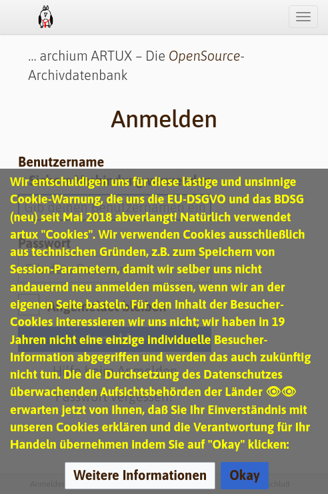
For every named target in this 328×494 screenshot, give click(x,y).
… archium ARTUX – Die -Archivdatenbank (136, 65)
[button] (140, 475)
